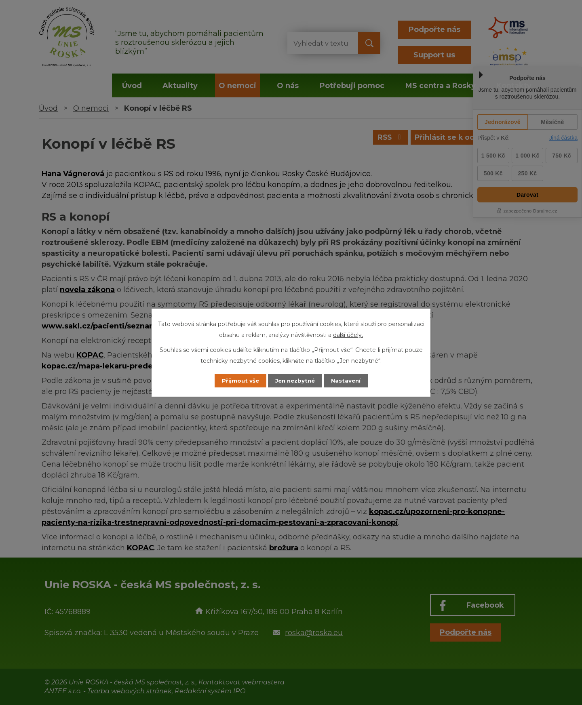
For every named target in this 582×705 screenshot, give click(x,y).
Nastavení (350, 380)
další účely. (348, 334)
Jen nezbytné (295, 380)
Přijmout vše (236, 380)
